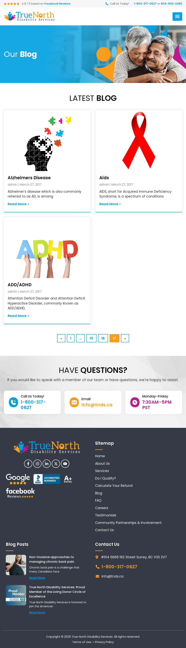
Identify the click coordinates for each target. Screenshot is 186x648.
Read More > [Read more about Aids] (110, 204)
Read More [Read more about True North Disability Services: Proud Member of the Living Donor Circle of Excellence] (37, 613)
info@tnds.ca (96, 405)
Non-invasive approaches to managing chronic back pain (51, 559)
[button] (177, 16)
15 (93, 337)
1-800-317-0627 (145, 4)
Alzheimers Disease (29, 178)
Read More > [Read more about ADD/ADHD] (18, 315)
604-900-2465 (171, 4)
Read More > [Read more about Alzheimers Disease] (18, 204)
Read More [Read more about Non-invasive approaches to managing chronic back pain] (37, 578)
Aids (104, 178)
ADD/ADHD (20, 285)
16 (104, 337)
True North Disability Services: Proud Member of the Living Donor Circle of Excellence (57, 592)
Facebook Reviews (58, 4)
